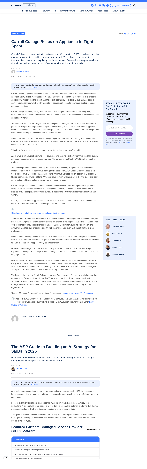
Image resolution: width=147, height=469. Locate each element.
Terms (120, 142)
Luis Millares (117, 247)
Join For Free (119, 134)
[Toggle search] (134, 5)
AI (56, 11)
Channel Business (30, 11)
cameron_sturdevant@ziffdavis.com (78, 293)
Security (46, 11)
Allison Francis (118, 226)
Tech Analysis (18, 33)
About (115, 11)
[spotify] (107, 5)
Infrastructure (69, 11)
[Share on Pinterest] (132, 33)
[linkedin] (96, 5)
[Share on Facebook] (125, 33)
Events (123, 11)
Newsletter (123, 5)
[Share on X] (128, 33)
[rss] (103, 5)
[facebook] (92, 5)
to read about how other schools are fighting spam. (38, 213)
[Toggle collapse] (6, 457)
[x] (111, 5)
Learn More (34, 87)
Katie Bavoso (117, 240)
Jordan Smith (117, 233)
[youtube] (100, 5)
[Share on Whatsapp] (135, 33)
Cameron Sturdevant (21, 72)
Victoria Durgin (118, 254)
